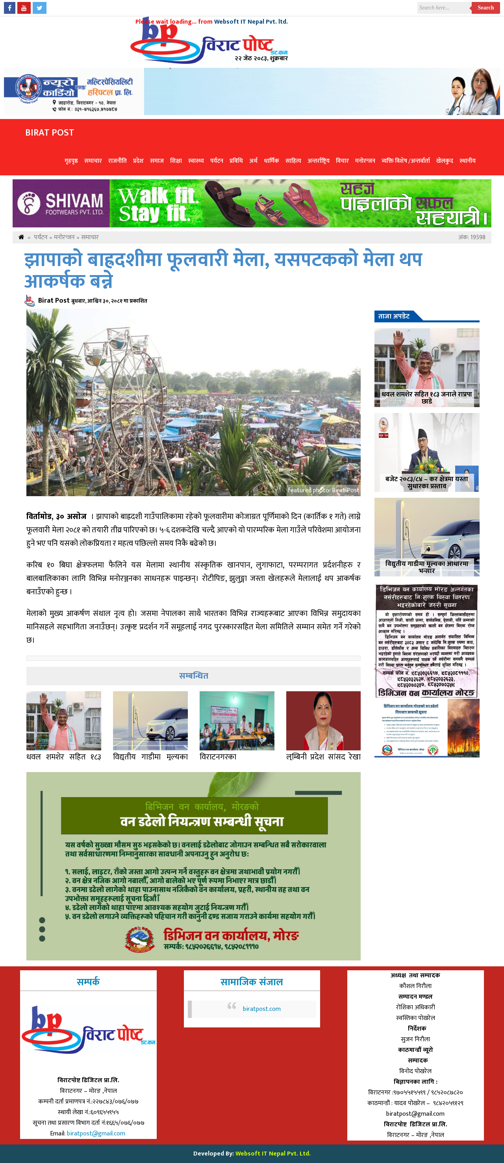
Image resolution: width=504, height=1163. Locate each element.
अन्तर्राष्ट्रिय (319, 161)
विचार (342, 161)
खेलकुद (444, 161)
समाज (157, 161)
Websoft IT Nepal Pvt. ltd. (251, 22)
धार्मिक (271, 161)
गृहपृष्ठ (71, 161)
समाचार (93, 161)
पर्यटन (216, 161)
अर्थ (253, 161)
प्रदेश (138, 161)
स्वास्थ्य (196, 161)
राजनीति (117, 161)
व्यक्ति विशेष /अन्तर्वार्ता (406, 161)
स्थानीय (468, 161)
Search (486, 8)
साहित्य (293, 161)
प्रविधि (236, 161)
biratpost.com (262, 1009)
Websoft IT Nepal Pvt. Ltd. (273, 1153)
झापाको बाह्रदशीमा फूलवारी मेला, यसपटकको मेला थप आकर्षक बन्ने (223, 271)
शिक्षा (176, 161)
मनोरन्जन (365, 161)
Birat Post (49, 133)
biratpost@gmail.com (97, 1133)
